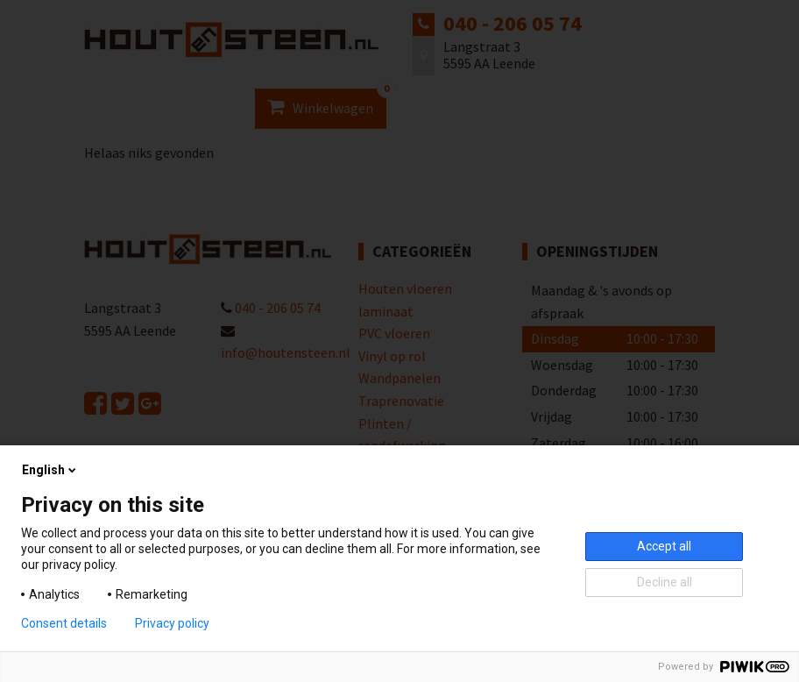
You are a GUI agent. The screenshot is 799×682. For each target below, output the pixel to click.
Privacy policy (172, 623)
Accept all (664, 546)
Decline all (664, 582)
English (50, 470)
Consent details (64, 623)
